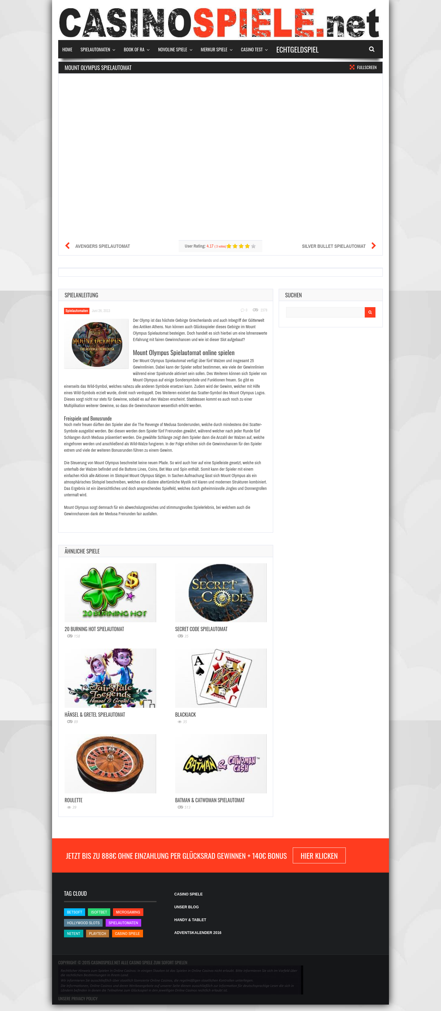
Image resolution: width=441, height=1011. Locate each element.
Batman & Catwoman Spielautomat (210, 800)
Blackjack (185, 714)
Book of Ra (134, 49)
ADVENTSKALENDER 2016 (197, 933)
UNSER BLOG (186, 907)
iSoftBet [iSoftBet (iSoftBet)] (99, 912)
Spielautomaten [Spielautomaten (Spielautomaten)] (123, 922)
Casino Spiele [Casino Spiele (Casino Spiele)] (127, 933)
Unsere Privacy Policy (78, 998)
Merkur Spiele (214, 49)
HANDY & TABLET (190, 920)
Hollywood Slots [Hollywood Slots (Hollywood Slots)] (83, 922)
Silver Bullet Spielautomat (334, 246)
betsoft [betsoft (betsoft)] (74, 912)
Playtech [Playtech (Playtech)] (97, 933)
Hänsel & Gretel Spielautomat (95, 714)
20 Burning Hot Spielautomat (94, 629)
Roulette (73, 800)
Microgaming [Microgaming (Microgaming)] (128, 912)
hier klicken (319, 855)
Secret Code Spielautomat (201, 629)
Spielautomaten (95, 49)
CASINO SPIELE (188, 894)
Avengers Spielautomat (102, 246)
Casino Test (252, 49)
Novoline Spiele (172, 49)
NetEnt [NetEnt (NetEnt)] (73, 933)
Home (67, 49)
